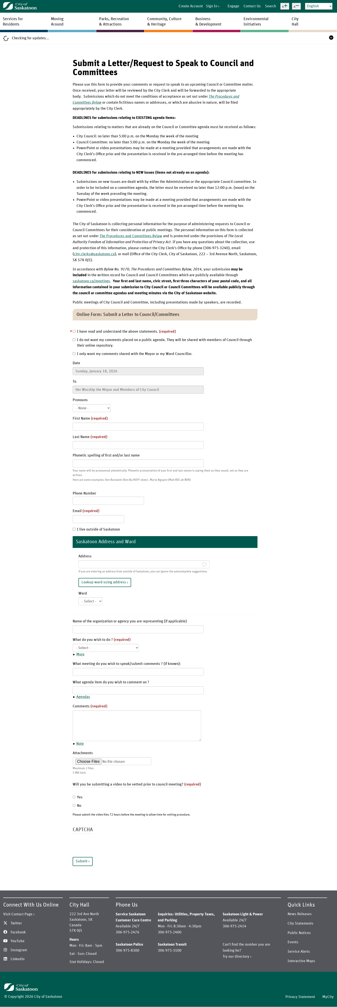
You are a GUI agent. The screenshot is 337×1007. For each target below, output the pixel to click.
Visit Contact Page (17, 914)
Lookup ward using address (103, 582)
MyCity (328, 997)
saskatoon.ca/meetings (91, 281)
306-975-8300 (127, 950)
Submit (81, 861)
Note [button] (80, 744)
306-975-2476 (127, 932)
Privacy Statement (300, 997)
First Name (90, 418)
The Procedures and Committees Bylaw (131, 236)
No (77, 806)
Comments (90, 706)
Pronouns (80, 400)
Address (85, 556)
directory (242, 956)
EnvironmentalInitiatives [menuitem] (256, 21)
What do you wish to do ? (101, 640)
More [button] (80, 654)
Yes (78, 797)
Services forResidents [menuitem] (13, 21)
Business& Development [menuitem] (208, 21)
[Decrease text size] (296, 6)
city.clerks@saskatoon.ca (94, 254)
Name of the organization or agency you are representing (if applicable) (130, 621)
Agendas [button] (83, 697)
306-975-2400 (169, 932)
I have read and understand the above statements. (124, 332)
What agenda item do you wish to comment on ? (111, 682)
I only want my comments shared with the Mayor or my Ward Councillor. (132, 354)
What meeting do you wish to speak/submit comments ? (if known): (127, 664)
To (74, 382)
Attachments (83, 753)
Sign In (211, 6)
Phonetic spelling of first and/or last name (106, 455)
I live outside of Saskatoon (96, 529)
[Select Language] (318, 6)
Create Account (191, 6)
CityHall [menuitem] (295, 21)
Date (76, 363)
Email (86, 511)
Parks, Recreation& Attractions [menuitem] (114, 21)
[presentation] (105, 848)
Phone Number (84, 493)
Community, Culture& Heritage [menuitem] (164, 21)
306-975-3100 (169, 950)
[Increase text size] (284, 6)
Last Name (90, 437)
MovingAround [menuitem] (57, 21)
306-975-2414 (234, 926)
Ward (82, 593)
